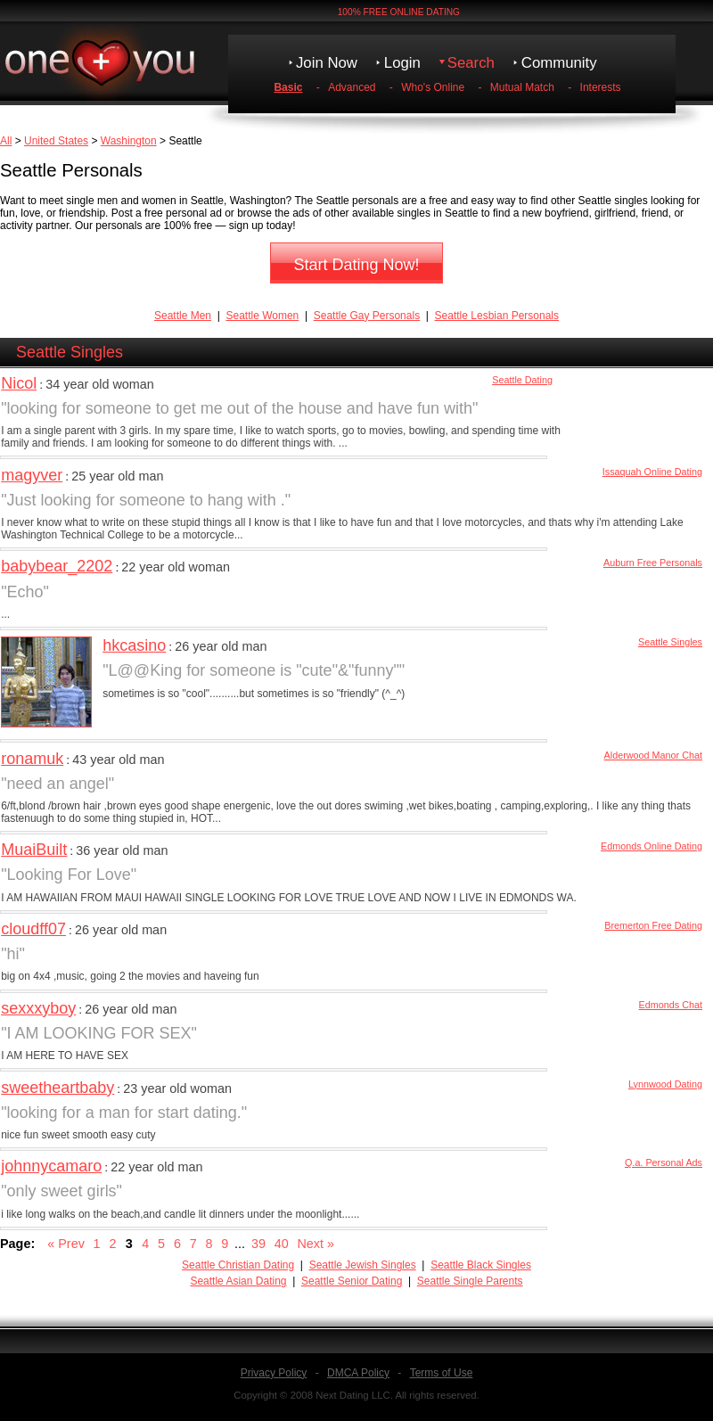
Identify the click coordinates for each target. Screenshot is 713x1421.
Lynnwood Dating (665, 1084)
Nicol (19, 383)
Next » (315, 1243)
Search (471, 62)
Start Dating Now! (356, 265)
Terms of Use (441, 1373)
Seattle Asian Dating (238, 1281)
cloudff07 (33, 929)
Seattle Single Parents (470, 1281)
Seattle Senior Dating (351, 1281)
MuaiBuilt (34, 849)
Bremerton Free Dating (653, 925)
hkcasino (134, 645)
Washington (129, 141)
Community (559, 62)
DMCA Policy (358, 1373)
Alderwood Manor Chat (653, 755)
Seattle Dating (522, 379)
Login (402, 62)
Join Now (326, 62)
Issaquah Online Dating (652, 471)
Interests (600, 87)
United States (56, 141)
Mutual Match (522, 87)
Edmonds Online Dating (651, 846)
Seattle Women (262, 315)
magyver (31, 475)
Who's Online (432, 87)
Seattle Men (182, 315)
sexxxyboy (38, 1008)
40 (282, 1243)
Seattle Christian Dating (238, 1265)
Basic (288, 87)
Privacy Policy (274, 1373)
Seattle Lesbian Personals (497, 315)
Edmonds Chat (670, 1004)
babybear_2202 (56, 566)
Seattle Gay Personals (367, 315)
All (6, 141)
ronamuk (32, 759)
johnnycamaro (51, 1166)
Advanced (351, 87)
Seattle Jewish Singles (362, 1265)
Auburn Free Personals (652, 562)
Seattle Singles (670, 642)
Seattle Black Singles (480, 1265)
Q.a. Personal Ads (663, 1162)
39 (258, 1243)
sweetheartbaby (57, 1088)
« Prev (66, 1243)
